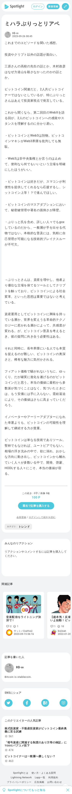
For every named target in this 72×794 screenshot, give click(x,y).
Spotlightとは (20, 773)
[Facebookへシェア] (27, 703)
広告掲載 (39, 782)
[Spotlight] (14, 6)
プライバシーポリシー (19, 782)
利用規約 (53, 777)
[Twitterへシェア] (8, 703)
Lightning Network (21, 777)
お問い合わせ (54, 782)
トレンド (18, 526)
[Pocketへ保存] (63, 703)
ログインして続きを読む (42, 517)
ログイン (38, 6)
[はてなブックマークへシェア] (45, 703)
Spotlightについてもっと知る (27, 790)
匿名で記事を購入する (36, 505)
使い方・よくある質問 (43, 773)
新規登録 (53, 6)
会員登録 (21, 517)
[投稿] (65, 6)
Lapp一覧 (40, 777)
